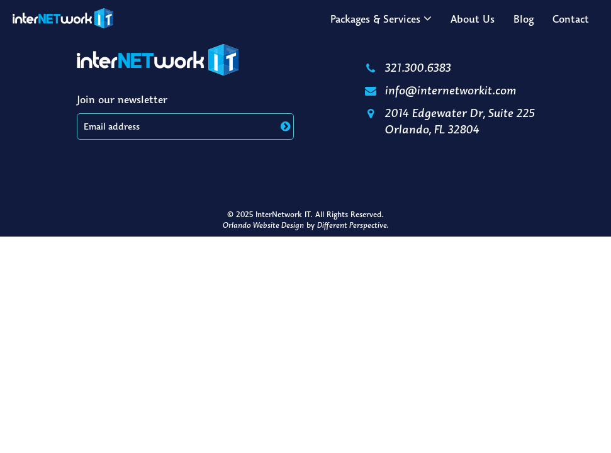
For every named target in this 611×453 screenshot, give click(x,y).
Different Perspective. (352, 225)
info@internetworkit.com (439, 90)
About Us (473, 18)
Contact (570, 18)
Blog (523, 18)
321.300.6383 (407, 67)
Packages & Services (375, 18)
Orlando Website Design (263, 225)
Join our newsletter (122, 99)
